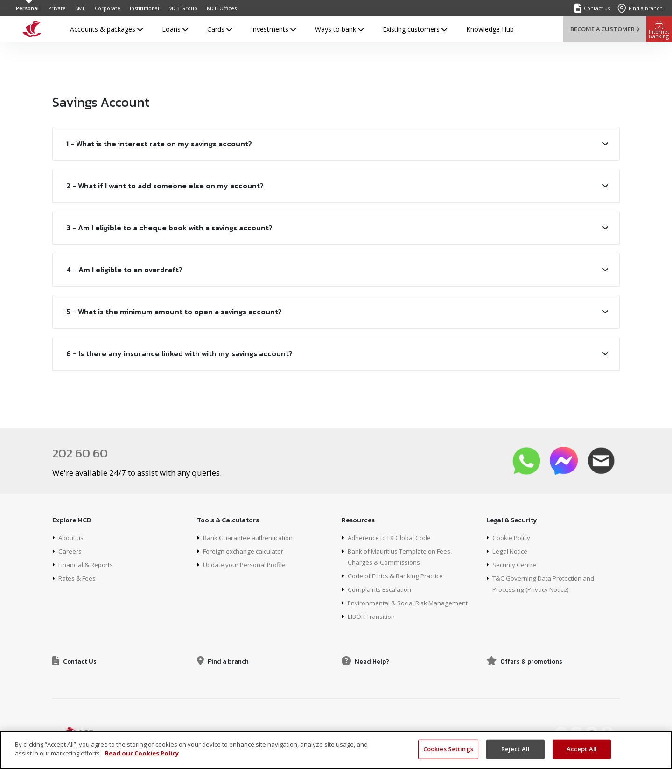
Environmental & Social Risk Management (411, 602)
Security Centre (515, 564)
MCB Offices (222, 8)
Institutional (144, 8)
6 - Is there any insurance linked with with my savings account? (179, 353)
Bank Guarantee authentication (250, 537)
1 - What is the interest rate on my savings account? (159, 143)
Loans (175, 29)
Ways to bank (339, 29)
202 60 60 (81, 453)
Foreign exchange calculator (245, 550)
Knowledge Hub (490, 29)
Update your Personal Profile (246, 564)
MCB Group (182, 8)
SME (80, 8)
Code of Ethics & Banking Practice (399, 575)
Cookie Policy (512, 537)
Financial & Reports (87, 564)
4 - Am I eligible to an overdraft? (124, 269)
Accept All (582, 749)
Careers (70, 550)
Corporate (107, 8)
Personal (27, 8)
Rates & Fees (78, 577)
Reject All (515, 749)
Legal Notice (511, 550)
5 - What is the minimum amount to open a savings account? (174, 311)
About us (71, 537)
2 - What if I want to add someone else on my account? (165, 185)
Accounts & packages (106, 29)
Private (57, 8)
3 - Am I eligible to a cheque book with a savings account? (169, 227)
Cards (219, 29)
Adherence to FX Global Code (392, 537)
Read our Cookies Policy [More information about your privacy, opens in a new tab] (142, 753)
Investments (273, 29)
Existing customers (415, 29)
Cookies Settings (448, 749)
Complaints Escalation (381, 588)
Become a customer (604, 29)
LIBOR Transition (373, 615)
